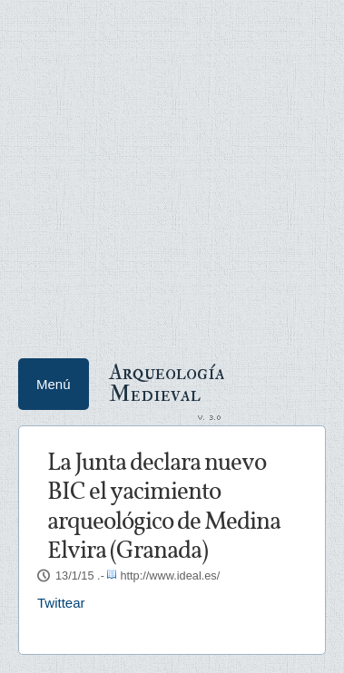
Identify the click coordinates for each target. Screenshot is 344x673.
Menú (53, 384)
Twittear (61, 602)
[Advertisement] (172, 172)
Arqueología (167, 381)
